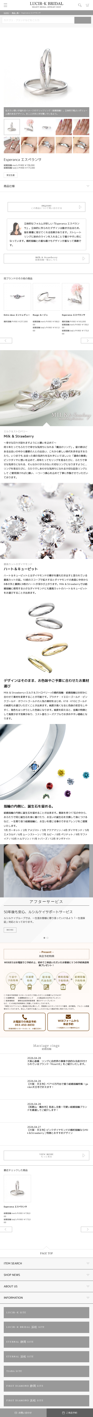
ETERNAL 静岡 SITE (20, 1342)
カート (87, 5)
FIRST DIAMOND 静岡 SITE (25, 1386)
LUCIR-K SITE (16, 1313)
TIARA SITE (14, 1371)
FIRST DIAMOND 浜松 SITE (25, 1400)
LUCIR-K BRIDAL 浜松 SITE (25, 1327)
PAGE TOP (46, 1253)
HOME (6, 13)
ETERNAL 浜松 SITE (20, 1357)
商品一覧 (15, 13)
